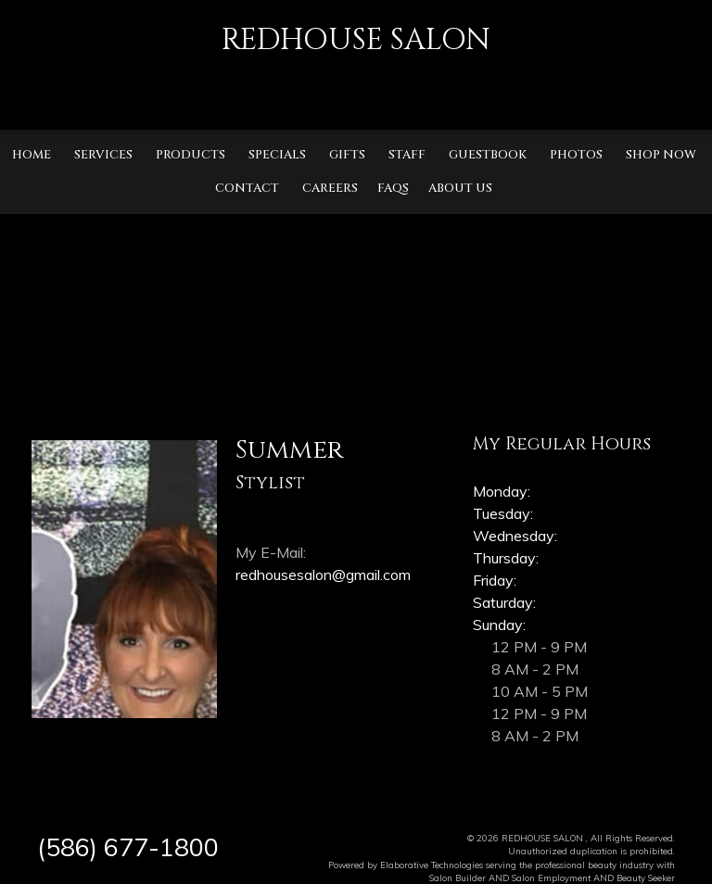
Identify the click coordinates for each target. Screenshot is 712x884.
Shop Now (661, 154)
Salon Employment (551, 877)
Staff (407, 154)
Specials (277, 154)
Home (31, 154)
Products (190, 154)
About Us (460, 188)
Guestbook (488, 154)
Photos (576, 154)
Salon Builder (457, 877)
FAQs (393, 188)
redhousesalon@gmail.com (323, 574)
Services (103, 154)
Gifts (347, 154)
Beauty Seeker (646, 877)
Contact (247, 188)
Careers (330, 188)
